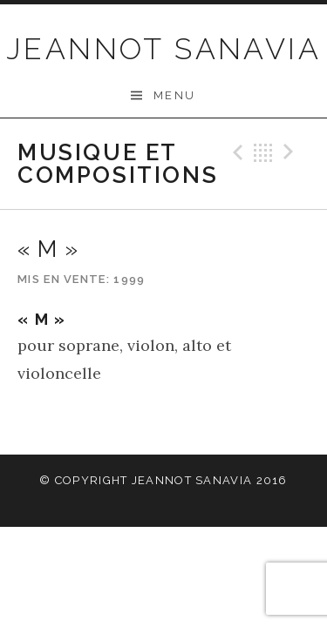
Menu (174, 95)
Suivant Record (291, 152)
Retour (263, 152)
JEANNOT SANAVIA (163, 48)
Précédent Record (235, 152)
